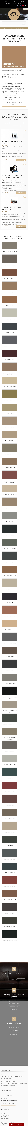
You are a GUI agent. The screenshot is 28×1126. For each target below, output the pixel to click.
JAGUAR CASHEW (9, 413)
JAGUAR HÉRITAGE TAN (10, 575)
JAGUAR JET (9, 602)
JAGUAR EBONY (10, 535)
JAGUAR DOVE (9, 521)
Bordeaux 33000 (21, 977)
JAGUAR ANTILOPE (9, 265)
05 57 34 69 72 (8, 1095)
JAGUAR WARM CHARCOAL (10, 940)
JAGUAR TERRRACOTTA (10, 899)
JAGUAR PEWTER (9, 751)
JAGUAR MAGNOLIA (10, 629)
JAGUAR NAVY (9, 670)
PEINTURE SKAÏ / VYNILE (16, 123)
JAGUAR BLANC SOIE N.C (9, 319)
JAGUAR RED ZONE (10, 791)
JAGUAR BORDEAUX (10, 359)
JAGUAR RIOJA (9, 805)
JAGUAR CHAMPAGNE (9, 440)
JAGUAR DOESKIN (9, 508)
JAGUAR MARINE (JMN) (10, 643)
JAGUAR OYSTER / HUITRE (9, 724)
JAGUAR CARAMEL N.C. (10, 400)
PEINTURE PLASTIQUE (14, 126)
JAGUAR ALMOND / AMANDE (9, 251)
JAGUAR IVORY (9, 589)
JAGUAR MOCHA (10, 656)
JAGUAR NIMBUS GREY (9, 683)
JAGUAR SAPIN (9, 845)
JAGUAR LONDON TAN (9, 616)
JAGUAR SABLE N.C (10, 818)
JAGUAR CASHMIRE (10, 427)
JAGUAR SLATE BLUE (9, 872)
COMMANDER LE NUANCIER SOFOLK (14, 104)
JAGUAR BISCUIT (9, 305)
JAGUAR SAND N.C (9, 832)
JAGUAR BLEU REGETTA (10, 346)
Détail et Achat (21, 160)
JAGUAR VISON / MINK (9, 926)
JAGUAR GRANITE (9, 562)
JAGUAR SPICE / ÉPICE (9, 886)
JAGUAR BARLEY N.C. (9, 292)
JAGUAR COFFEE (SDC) (9, 467)
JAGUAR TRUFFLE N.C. (9, 913)
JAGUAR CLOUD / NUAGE (9, 454)
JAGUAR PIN (10, 778)
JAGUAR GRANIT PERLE (10, 548)
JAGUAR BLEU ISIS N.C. (10, 332)
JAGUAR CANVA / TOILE (10, 386)
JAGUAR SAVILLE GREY (9, 859)
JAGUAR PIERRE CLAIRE (10, 764)
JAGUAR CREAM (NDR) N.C (10, 494)
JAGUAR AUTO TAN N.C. (10, 278)
